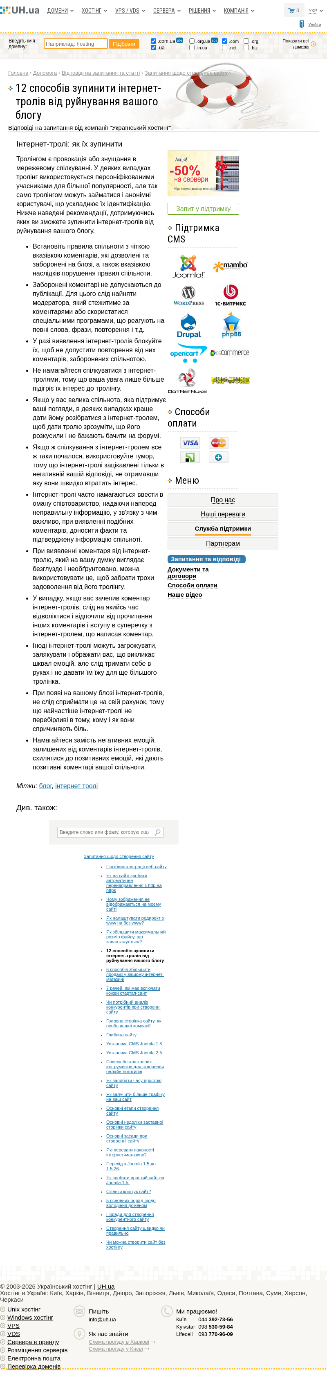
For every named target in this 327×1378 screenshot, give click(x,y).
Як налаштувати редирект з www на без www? (135, 920)
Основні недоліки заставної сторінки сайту (135, 1124)
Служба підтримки (223, 528)
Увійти (314, 24)
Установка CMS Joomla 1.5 (134, 1043)
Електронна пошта (33, 1358)
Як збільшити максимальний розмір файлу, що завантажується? (136, 936)
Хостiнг (91, 10)
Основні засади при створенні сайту (126, 1138)
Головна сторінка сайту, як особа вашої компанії (133, 1023)
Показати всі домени (295, 43)
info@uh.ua (102, 1319)
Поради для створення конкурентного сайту (130, 1217)
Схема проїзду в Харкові (119, 1342)
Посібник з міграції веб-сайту (136, 866)
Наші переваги (223, 514)
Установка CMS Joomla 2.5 (134, 1052)
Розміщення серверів (37, 1350)
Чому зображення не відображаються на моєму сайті (133, 904)
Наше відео (185, 594)
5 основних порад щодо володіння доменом (131, 1203)
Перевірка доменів (33, 1366)
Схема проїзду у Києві (116, 1349)
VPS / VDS (127, 10)
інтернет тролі (76, 785)
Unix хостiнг (23, 1309)
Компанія (236, 10)
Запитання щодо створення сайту (119, 856)
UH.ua (106, 1286)
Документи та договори (188, 572)
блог (45, 785)
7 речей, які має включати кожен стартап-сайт (133, 991)
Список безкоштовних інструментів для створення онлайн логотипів (135, 1066)
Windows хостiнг (30, 1317)
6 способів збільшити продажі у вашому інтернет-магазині (135, 974)
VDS (13, 1333)
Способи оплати (192, 585)
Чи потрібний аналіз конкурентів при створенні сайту (133, 1007)
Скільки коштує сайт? (128, 1191)
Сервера (164, 10)
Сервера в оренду (33, 1341)
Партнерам (223, 543)
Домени (57, 10)
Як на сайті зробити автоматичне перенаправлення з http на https (134, 883)
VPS (13, 1325)
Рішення (199, 10)
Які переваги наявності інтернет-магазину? (130, 1152)
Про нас (223, 499)
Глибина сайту (121, 1034)
